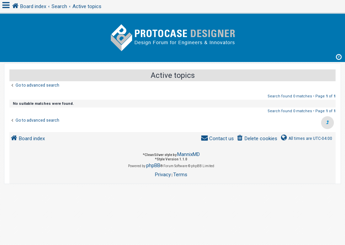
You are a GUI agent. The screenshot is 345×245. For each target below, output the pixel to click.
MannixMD (188, 154)
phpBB (153, 165)
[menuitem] (257, 138)
